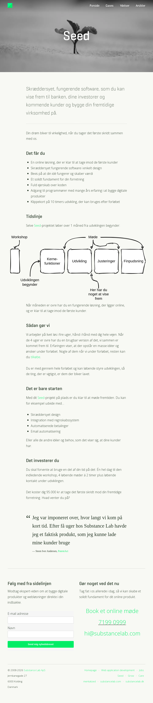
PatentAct (63, 551)
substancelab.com (110, 681)
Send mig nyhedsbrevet (41, 644)
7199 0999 (112, 622)
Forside (94, 5)
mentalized (89, 681)
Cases (109, 5)
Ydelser (124, 5)
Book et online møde (112, 611)
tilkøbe (35, 357)
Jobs (141, 670)
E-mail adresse (18, 613)
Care (141, 675)
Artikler (140, 5)
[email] (41, 620)
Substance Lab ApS (34, 670)
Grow (131, 675)
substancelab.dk (134, 681)
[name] (41, 634)
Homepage (90, 670)
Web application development (118, 670)
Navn (11, 628)
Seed (37, 225)
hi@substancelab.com (112, 633)
